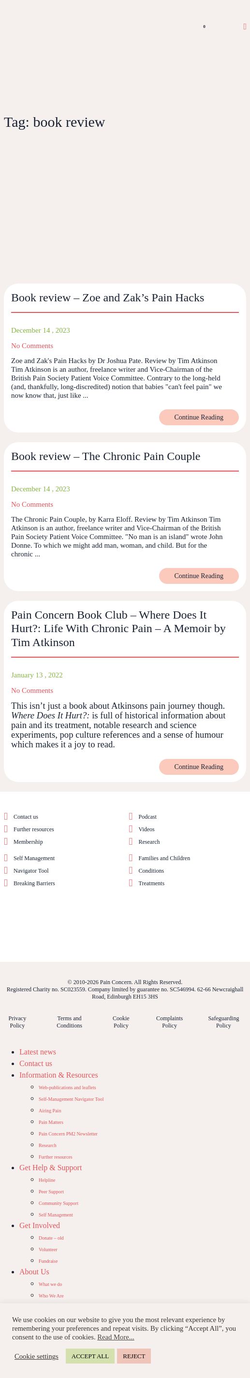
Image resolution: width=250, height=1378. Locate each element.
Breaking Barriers (34, 883)
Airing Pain (50, 1110)
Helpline (47, 1180)
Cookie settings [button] (37, 1356)
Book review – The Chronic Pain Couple (106, 456)
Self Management (34, 858)
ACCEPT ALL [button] (90, 1356)
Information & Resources (58, 1075)
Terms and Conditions (69, 1022)
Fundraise (48, 1261)
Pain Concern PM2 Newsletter (68, 1133)
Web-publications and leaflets (67, 1087)
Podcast (148, 816)
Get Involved (39, 1225)
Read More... (115, 1337)
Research (149, 841)
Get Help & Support (50, 1167)
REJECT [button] (134, 1356)
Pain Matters (51, 1122)
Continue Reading (199, 417)
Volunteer (48, 1249)
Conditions (151, 870)
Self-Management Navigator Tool (71, 1099)
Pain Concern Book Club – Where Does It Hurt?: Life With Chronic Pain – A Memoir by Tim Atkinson (118, 628)
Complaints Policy (169, 1022)
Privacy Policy (17, 1022)
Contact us (26, 816)
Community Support (58, 1203)
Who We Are (51, 1295)
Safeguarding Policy (223, 1022)
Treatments (152, 883)
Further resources (34, 829)
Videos (147, 829)
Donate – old (51, 1238)
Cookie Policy (121, 1022)
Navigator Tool (31, 870)
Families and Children (165, 858)
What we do (50, 1284)
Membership (28, 841)
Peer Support (51, 1191)
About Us (34, 1272)
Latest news (37, 1052)
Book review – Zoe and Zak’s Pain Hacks (107, 297)
